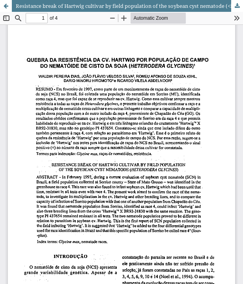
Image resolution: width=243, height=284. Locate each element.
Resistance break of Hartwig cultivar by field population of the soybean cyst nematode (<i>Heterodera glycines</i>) (129, 5)
